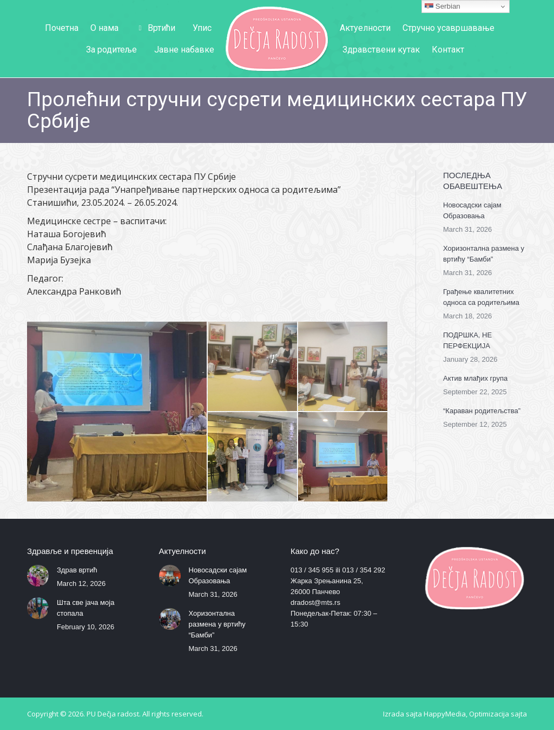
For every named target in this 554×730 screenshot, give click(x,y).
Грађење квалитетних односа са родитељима (481, 297)
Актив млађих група (475, 378)
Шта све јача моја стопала (85, 607)
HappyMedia (445, 714)
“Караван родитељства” (481, 411)
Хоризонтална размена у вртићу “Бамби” (483, 253)
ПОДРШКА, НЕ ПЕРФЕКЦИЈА (467, 340)
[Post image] (38, 575)
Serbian (442, 6)
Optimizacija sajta (498, 714)
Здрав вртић (77, 570)
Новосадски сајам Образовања (472, 210)
